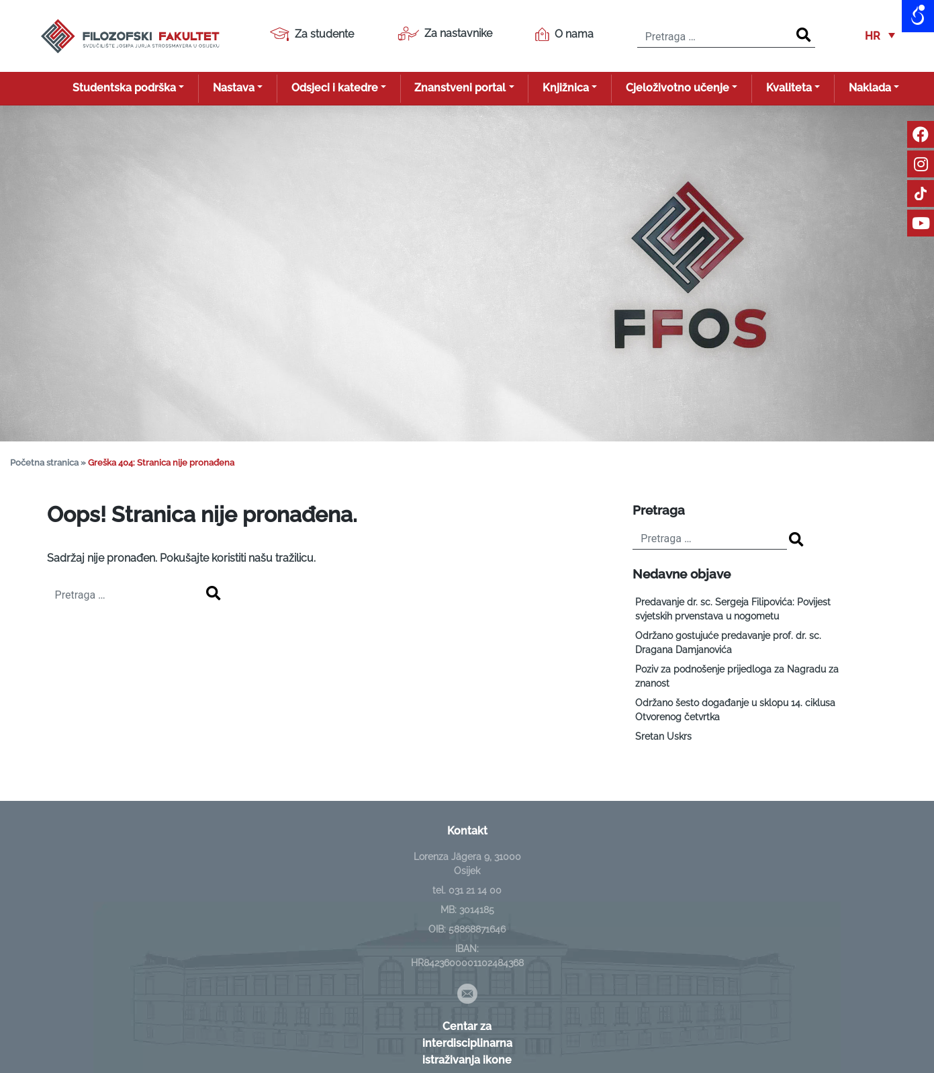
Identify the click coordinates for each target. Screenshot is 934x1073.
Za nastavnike (445, 33)
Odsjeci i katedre (334, 87)
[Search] (803, 35)
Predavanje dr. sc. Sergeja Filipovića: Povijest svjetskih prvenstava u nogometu (733, 609)
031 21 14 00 (475, 890)
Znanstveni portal (460, 87)
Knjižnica (566, 87)
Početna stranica (44, 463)
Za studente (312, 34)
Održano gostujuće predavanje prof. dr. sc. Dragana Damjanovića (728, 642)
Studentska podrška (124, 87)
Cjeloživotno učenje (677, 87)
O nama (564, 34)
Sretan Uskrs (663, 736)
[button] (880, 36)
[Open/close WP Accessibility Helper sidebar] (918, 16)
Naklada (870, 87)
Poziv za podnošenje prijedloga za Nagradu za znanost (737, 676)
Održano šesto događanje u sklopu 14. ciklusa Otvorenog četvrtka (735, 709)
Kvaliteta (789, 87)
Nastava (233, 87)
